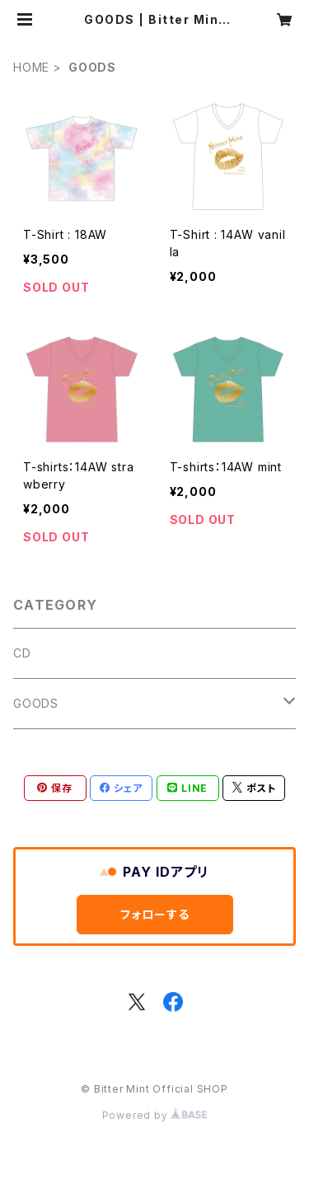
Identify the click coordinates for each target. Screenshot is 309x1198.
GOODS (36, 703)
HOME (31, 67)
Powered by (155, 1115)
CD (22, 653)
